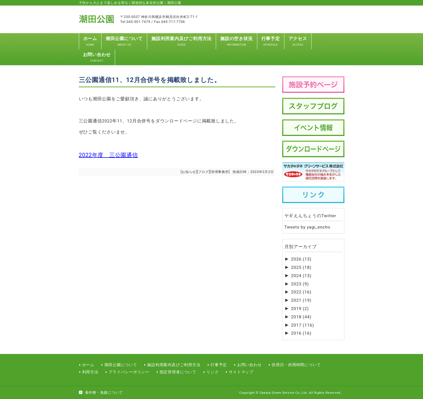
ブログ (203, 172)
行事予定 (219, 365)
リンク (212, 372)
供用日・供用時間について (296, 365)
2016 (301, 333)
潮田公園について (120, 365)
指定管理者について (178, 372)
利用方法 (90, 372)
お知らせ (189, 172)
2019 (300, 308)
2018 (301, 316)
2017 (302, 325)
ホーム (88, 365)
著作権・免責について (104, 392)
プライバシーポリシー (128, 372)
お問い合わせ (249, 365)
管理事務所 (220, 172)
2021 (301, 300)
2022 (301, 292)
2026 (301, 259)
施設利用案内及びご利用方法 (173, 365)
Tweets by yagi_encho (307, 227)
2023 (300, 284)
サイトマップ (241, 372)
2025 (301, 267)
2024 (301, 275)
